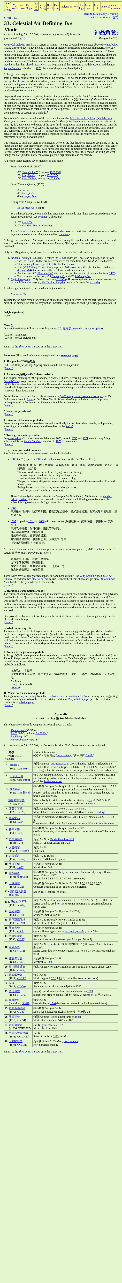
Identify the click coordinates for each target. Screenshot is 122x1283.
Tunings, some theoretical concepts (81, 396)
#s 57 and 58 (31, 260)
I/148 (19, 792)
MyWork (15, 7)
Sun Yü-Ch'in (11, 381)
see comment (71, 1041)
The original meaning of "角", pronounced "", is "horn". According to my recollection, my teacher (59, 377)
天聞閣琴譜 (15, 1041)
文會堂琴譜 (15, 936)
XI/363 (20, 1011)
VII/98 (20, 923)
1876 (38, 68)
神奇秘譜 (15, 789)
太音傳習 (14, 847)
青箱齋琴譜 (15, 1025)
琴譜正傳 (14, 863)
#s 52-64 (60, 257)
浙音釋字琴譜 (16, 800)
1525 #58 (54, 178)
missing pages (26, 702)
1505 (63, 903)
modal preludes (16, 44)
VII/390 (21, 978)
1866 (41, 521)
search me (116, 8)
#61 (76, 267)
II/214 (20, 821)
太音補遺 (14, 855)
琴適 (11, 983)
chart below (111, 44)
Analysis (64, 6)
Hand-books (21, 7)
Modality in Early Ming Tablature (91, 118)
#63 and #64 (24, 270)
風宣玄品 (14, 818)
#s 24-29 (61, 279)
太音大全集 (16, 776)
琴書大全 (14, 927)
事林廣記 (15, 765)
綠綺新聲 (14, 947)
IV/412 (20, 905)
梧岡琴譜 (14, 829)
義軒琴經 (14, 999)
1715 (74, 438)
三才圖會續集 (17, 966)
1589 (13, 508)
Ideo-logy (82, 7)
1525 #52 (55, 172)
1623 (49, 459)
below (21, 81)
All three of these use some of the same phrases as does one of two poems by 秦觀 (49, 549)
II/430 (20, 867)
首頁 (115, 17)
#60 (53, 267)
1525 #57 (52, 175)
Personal (105, 6)
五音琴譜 (14, 883)
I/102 (26, 779)
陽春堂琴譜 (15, 974)
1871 (85, 438)
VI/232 (20, 939)
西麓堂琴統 (15, 808)
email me (116, 5)
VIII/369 (21, 994)
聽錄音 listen (70, 328)
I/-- (20, 803)
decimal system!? (74, 931)
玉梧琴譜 (14, 911)
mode (94, 282)
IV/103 (24, 850)
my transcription (93, 328)
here (26, 792)
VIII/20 (21, 986)
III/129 (20, 812)
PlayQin (56, 7)
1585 (13, 459)
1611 (31, 521)
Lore (29, 399)
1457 (112, 273)
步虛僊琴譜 (15, 839)
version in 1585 (77, 696)
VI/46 (20, 914)
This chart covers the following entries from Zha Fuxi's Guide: (38, 724)
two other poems (37, 578)
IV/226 (20, 886)
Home (7, 9)
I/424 (19, 833)
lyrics (55, 696)
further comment (53, 781)
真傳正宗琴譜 (17, 919)
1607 (38, 459)
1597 (13, 521)
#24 (43, 282)
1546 (53, 1003)
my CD (58, 328)
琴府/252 (22, 876)
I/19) (25, 768)
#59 (32, 267)
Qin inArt (36, 6)
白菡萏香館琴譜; (19, 1033)
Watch (50, 8)
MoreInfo (97, 7)
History (74, 6)
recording (99, 812)
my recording (28, 696)
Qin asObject (29, 7)
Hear (49, 5)
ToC (14, 17)
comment (43, 216)
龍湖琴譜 (14, 873)
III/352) (21, 859)
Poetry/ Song (42, 7)
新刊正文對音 (18, 891)
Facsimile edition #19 (62, 839)
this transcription (60, 763)
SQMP (7, 17)
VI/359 (20, 961)
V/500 (20, 931)
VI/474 (20, 970)
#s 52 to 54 (49, 264)
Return (8, 368)
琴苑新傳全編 (17, 1008)
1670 (70, 57)
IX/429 (25, 1003)
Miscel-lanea (89, 7)
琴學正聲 (14, 1016)
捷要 (11, 895)
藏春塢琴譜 (15, 958)
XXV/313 (22, 1044)
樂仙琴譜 (14, 991)
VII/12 (20, 950)
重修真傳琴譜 (18, 901)
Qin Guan (99, 549)
